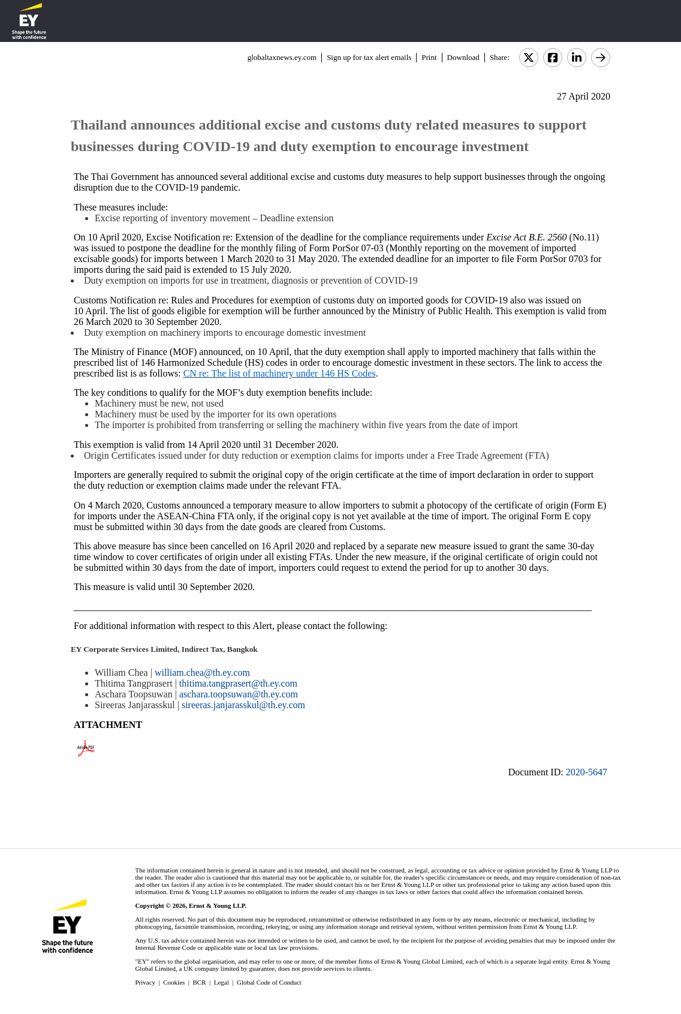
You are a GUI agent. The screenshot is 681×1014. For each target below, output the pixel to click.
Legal (221, 982)
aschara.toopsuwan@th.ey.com (238, 694)
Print (428, 57)
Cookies (174, 982)
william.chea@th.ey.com (202, 672)
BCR (199, 982)
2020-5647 (586, 772)
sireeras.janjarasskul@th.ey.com (243, 705)
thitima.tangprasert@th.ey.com (238, 683)
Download (463, 57)
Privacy (145, 982)
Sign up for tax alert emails (369, 57)
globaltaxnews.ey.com (282, 57)
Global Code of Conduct (269, 982)
